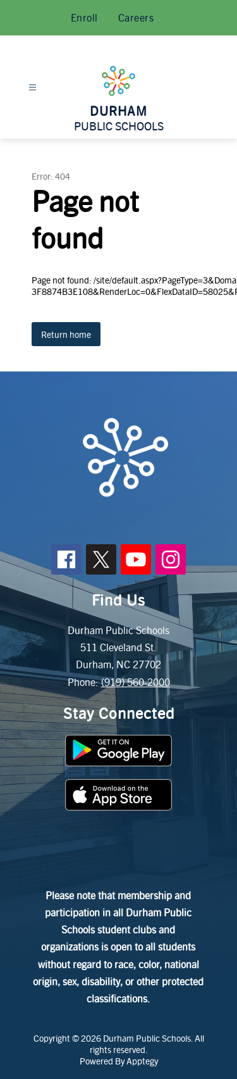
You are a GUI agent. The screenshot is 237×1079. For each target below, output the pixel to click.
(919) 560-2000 (135, 682)
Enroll (84, 17)
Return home (66, 334)
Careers (136, 17)
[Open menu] (32, 87)
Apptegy (142, 1060)
